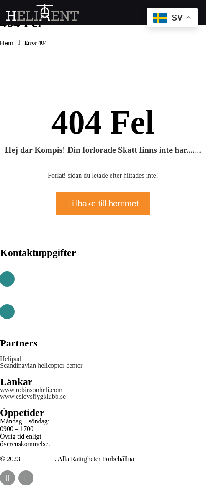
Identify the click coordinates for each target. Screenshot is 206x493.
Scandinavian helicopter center (41, 365)
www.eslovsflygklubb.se (33, 396)
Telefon (30, 271)
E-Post (29, 303)
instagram (25, 477)
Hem (6, 43)
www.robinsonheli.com (31, 390)
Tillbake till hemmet (103, 203)
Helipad (10, 359)
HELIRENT (38, 458)
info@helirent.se (44, 316)
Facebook (7, 477)
